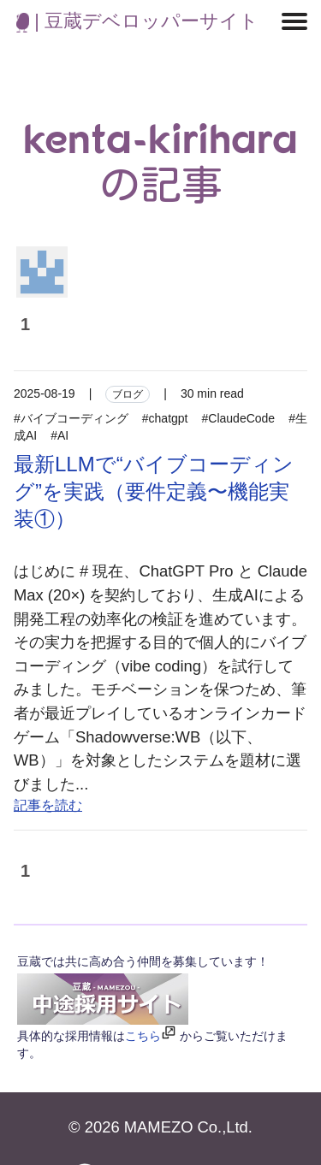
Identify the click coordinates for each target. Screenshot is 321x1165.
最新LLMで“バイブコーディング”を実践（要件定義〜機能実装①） (154, 491)
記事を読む (48, 805)
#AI (59, 435)
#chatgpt (165, 418)
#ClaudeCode (239, 418)
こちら (143, 1036)
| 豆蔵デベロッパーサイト (137, 21)
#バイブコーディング (71, 418)
